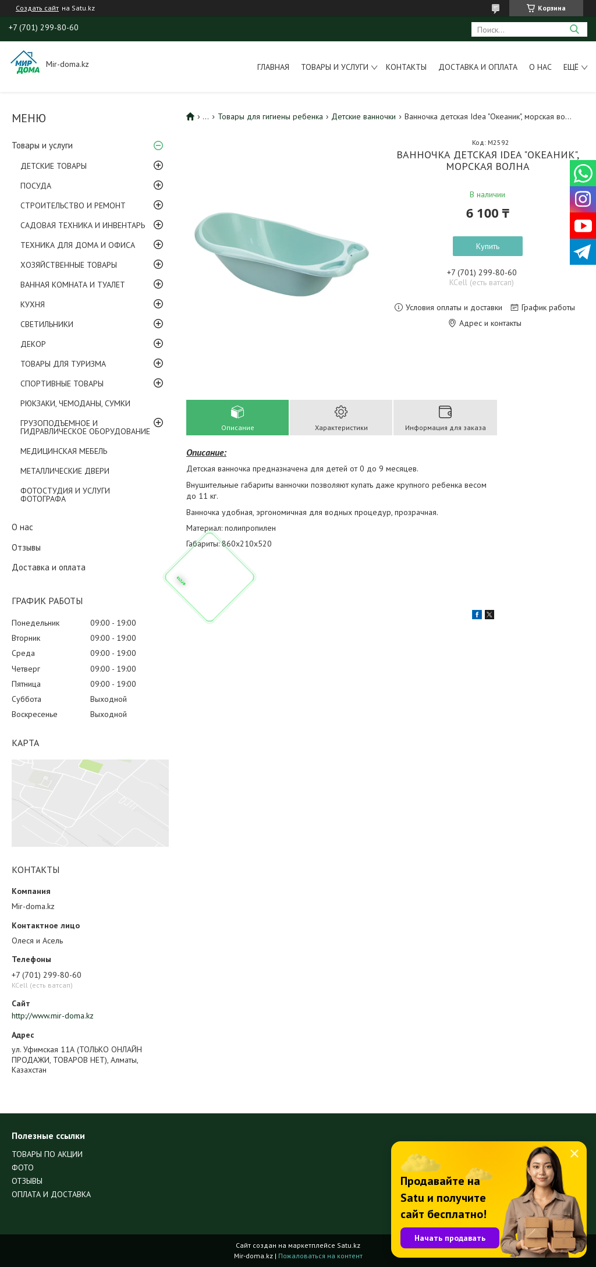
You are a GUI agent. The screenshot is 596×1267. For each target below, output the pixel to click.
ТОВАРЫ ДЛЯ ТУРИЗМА (63, 364)
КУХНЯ (32, 304)
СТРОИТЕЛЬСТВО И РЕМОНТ (73, 205)
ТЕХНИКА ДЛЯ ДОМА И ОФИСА (77, 245)
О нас (540, 67)
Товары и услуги (334, 67)
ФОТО (23, 1167)
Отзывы (26, 547)
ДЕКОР (33, 344)
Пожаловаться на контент (320, 1255)
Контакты (406, 67)
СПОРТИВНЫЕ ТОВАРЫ (62, 383)
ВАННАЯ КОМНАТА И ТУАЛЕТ (72, 284)
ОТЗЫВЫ (27, 1181)
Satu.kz (348, 1245)
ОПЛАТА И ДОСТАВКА (51, 1194)
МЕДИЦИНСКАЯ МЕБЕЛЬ (63, 451)
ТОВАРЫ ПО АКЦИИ (47, 1154)
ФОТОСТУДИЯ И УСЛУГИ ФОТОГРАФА (65, 494)
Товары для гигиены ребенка (270, 116)
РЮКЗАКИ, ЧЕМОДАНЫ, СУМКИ (75, 403)
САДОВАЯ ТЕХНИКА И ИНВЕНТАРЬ (82, 225)
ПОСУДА (35, 185)
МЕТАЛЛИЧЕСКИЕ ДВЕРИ (64, 471)
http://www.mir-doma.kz (53, 1015)
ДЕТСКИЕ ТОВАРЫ (53, 166)
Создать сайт (37, 8)
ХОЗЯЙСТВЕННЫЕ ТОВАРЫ (68, 265)
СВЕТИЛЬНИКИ (46, 324)
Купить (487, 246)
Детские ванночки (363, 116)
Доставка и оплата (477, 67)
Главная (273, 67)
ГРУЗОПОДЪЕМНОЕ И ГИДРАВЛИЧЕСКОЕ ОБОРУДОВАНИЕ (85, 427)
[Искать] (574, 29)
